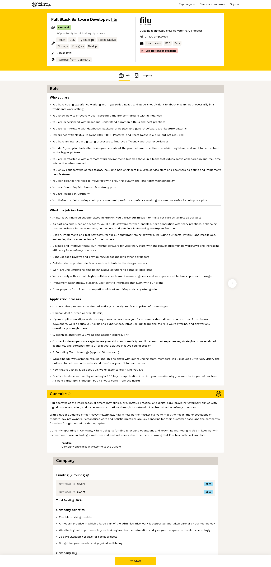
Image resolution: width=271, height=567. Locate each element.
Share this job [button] (61, 540)
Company (143, 75)
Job (124, 75)
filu (114, 19)
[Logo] (41, 4)
